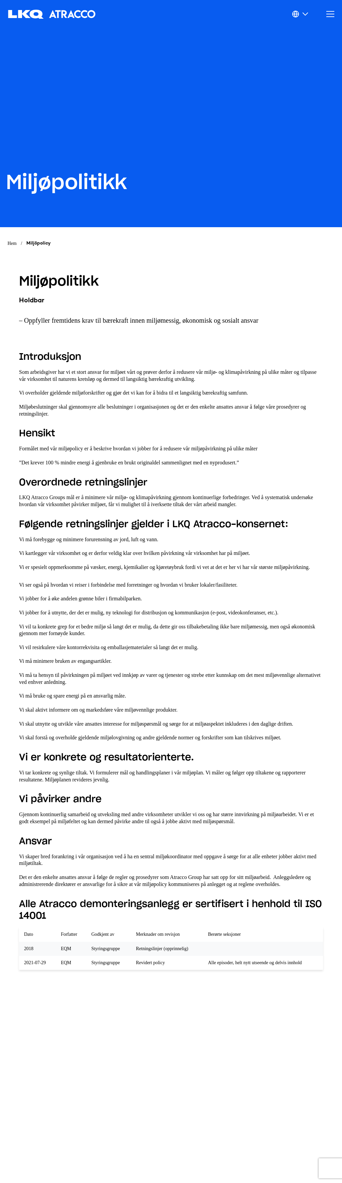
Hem (12, 243)
